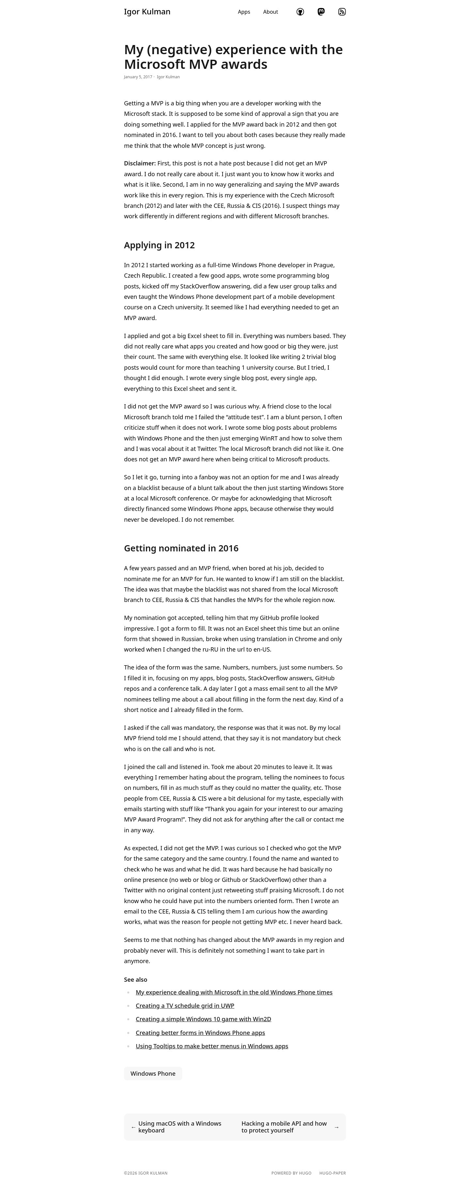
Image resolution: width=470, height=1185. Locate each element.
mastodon (321, 12)
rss (342, 12)
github (300, 12)
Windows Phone (153, 1073)
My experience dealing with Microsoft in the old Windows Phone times (234, 992)
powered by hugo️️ (292, 1173)
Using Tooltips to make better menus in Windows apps (212, 1046)
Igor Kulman (147, 11)
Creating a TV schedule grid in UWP (185, 1005)
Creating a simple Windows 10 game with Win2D (203, 1019)
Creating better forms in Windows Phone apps (200, 1033)
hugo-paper (333, 1173)
